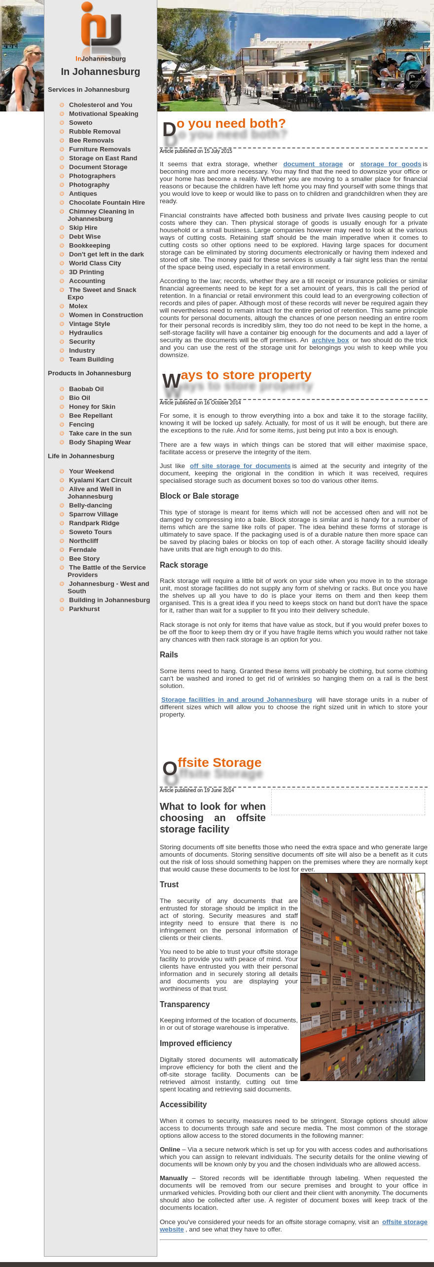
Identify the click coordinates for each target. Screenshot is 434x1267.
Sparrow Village (93, 514)
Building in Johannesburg (109, 600)
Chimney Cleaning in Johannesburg (101, 215)
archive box (330, 340)
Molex (78, 306)
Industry (82, 350)
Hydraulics (86, 332)
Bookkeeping (89, 245)
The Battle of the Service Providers (107, 571)
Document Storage (98, 167)
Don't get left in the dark (106, 254)
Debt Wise (85, 236)
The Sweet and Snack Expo (102, 293)
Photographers (92, 176)
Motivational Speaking (104, 113)
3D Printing (86, 272)
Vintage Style (89, 323)
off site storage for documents (240, 466)
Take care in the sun (100, 433)
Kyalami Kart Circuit (100, 480)
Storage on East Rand (103, 158)
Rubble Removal (94, 131)
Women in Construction (106, 315)
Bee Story (84, 558)
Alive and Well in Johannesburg (94, 492)
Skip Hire (83, 227)
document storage (313, 164)
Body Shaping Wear (100, 442)
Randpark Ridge (94, 523)
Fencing (81, 424)
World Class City (95, 263)
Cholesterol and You (100, 105)
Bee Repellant (90, 415)
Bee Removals (91, 140)
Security (82, 341)
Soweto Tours (90, 532)
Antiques (83, 193)
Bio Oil (79, 397)
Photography (89, 184)
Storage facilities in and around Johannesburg (236, 699)
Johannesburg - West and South (108, 587)
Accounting (87, 281)
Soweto (80, 122)
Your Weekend (91, 471)
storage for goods (391, 164)
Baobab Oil (86, 389)
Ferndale (83, 549)
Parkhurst (84, 609)
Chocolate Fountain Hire (107, 202)
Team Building (91, 359)
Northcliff (83, 540)
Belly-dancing (90, 505)
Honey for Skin (92, 406)
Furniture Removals (100, 149)
